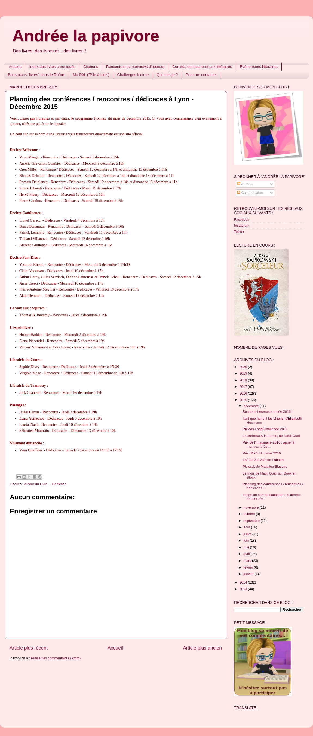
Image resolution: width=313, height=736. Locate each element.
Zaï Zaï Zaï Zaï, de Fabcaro (263, 460)
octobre (250, 514)
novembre (252, 507)
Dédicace (59, 484)
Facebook (241, 220)
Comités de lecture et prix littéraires (202, 66)
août (247, 527)
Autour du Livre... (37, 484)
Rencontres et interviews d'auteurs (135, 66)
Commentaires (250, 193)
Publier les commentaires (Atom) (56, 658)
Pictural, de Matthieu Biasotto (265, 467)
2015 (243, 400)
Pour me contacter (201, 75)
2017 (243, 387)
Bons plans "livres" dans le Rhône (36, 75)
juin (247, 540)
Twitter (239, 232)
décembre (252, 406)
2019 (243, 373)
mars (248, 561)
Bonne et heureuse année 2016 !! (268, 412)
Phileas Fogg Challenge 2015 (265, 429)
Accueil (115, 648)
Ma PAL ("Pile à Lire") (91, 75)
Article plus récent (29, 648)
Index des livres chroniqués (52, 66)
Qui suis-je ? (167, 75)
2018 (243, 380)
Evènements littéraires (259, 66)
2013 (243, 589)
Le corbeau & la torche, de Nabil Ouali (271, 436)
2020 (243, 367)
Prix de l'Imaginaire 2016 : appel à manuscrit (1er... (268, 444)
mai (247, 547)
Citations (90, 66)
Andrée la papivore (85, 36)
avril (247, 554)
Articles (15, 66)
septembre (252, 521)
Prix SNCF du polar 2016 (262, 453)
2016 (243, 393)
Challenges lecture (133, 75)
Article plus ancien (202, 648)
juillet (248, 534)
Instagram (241, 225)
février (249, 567)
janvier (249, 574)
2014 (243, 582)
